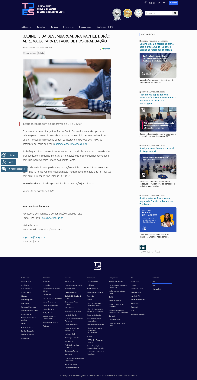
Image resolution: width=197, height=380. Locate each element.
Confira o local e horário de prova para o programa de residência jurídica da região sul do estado (157, 46)
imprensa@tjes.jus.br (34, 237)
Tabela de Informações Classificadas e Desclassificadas (94, 330)
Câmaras (24, 296)
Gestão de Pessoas (115, 300)
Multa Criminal (70, 334)
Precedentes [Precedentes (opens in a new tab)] (47, 294)
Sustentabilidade (114, 319)
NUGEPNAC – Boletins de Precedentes (95, 353)
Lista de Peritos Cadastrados (52, 298)
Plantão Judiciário (27, 327)
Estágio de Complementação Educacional (74, 359)
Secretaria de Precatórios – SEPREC (52, 290)
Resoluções (90, 296)
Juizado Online (70, 289)
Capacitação (134, 307)
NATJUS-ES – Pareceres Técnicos (95, 341)
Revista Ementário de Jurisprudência (94, 320)
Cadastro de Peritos (71, 351)
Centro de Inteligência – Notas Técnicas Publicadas (95, 347)
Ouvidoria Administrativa (29, 310)
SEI (154, 281)
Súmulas (89, 300)
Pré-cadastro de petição (73, 311)
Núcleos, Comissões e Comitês (28, 319)
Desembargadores (27, 300)
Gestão (111, 297)
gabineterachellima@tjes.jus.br (70, 143)
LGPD (110, 27)
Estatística (101, 27)
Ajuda (132, 310)
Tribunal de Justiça (137, 289)
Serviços (55, 27)
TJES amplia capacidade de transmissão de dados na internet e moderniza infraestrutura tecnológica (158, 99)
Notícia (41, 53)
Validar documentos (49, 302)
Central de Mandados (72, 367)
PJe (132, 278)
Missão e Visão (26, 281)
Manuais (89, 336)
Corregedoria (157, 289)
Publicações (69, 27)
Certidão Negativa (71, 292)
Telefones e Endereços (50, 322)
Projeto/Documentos (138, 300)
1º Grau (133, 285)
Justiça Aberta (47, 313)
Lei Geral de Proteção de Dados (117, 324)
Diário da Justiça (92, 281)
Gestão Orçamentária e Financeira (116, 305)
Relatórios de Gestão (94, 315)
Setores (23, 324)
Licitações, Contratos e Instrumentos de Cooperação (118, 311)
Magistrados (25, 303)
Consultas (42, 27)
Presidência (25, 285)
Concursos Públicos (27, 334)
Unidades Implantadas (138, 314)
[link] (173, 3)
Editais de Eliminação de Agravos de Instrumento (95, 310)
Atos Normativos (92, 289)
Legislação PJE (135, 296)
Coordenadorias (26, 314)
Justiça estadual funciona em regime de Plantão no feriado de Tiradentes (156, 201)
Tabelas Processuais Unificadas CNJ (49, 317)
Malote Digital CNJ (71, 315)
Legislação (90, 285)
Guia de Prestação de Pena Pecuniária (74, 320)
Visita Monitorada (71, 364)
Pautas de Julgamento (50, 305)
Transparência (86, 27)
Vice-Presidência (26, 289)
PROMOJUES (25, 338)
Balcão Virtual (69, 281)
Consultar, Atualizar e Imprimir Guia (72, 329)
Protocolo (46, 285)
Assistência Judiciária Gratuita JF (72, 346)
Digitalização (135, 281)
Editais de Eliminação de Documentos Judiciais (95, 304)
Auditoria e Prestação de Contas (117, 292)
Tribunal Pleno (26, 292)
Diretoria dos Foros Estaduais (71, 303)
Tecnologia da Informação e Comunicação (118, 286)
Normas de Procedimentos (95, 324)
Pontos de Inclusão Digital (73, 285)
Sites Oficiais (69, 308)
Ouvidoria (112, 316)
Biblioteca (68, 354)
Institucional (27, 27)
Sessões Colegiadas (27, 331)
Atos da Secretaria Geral (95, 292)
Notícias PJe (135, 303)
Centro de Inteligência (28, 307)
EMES (154, 285)
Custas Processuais (71, 324)
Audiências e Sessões (116, 281)
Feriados (46, 326)
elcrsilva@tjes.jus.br (52, 217)
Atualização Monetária (72, 338)
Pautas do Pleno (48, 309)
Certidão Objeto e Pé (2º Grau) (73, 297)
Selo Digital (69, 341)
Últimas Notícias (29, 53)
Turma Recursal (136, 292)
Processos (46, 281)
